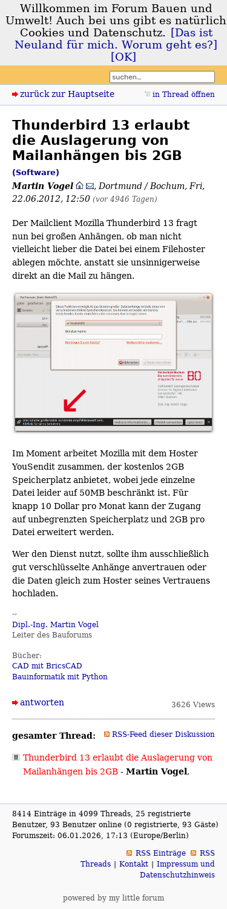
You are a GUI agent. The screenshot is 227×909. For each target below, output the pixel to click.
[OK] (123, 57)
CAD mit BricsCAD (47, 666)
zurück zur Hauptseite (67, 94)
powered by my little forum (113, 898)
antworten (42, 702)
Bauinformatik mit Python (60, 677)
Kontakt (133, 864)
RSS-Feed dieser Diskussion (163, 734)
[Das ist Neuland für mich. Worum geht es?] (116, 39)
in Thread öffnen (184, 94)
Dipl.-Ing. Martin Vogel (55, 625)
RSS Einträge (161, 853)
